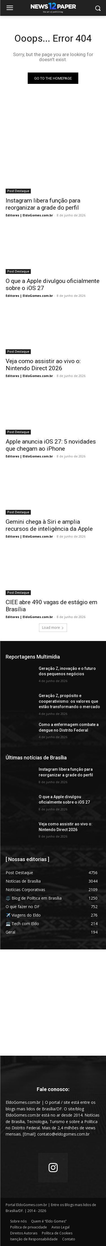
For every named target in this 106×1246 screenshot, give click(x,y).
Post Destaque (18, 191)
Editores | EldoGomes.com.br (29, 215)
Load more (53, 627)
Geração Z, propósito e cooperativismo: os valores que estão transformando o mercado (69, 701)
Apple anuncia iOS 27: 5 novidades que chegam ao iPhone (51, 445)
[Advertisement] (53, 1002)
